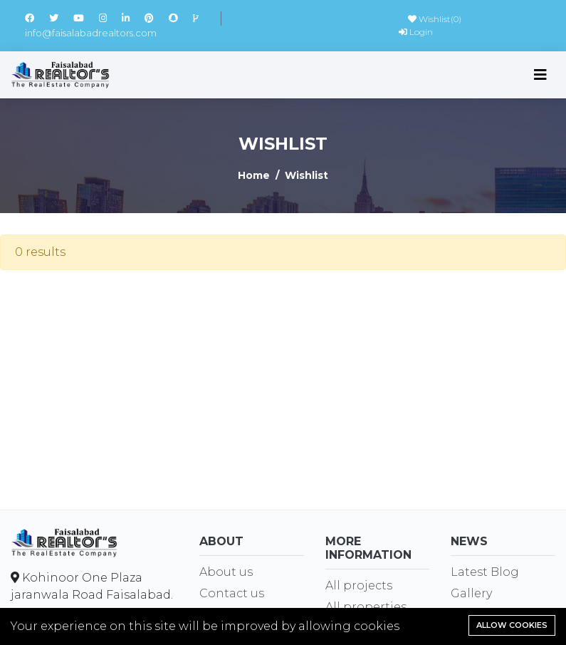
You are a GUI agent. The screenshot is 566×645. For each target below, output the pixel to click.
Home (254, 175)
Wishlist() (434, 19)
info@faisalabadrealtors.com (91, 32)
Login (416, 31)
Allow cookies (511, 625)
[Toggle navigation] (540, 75)
